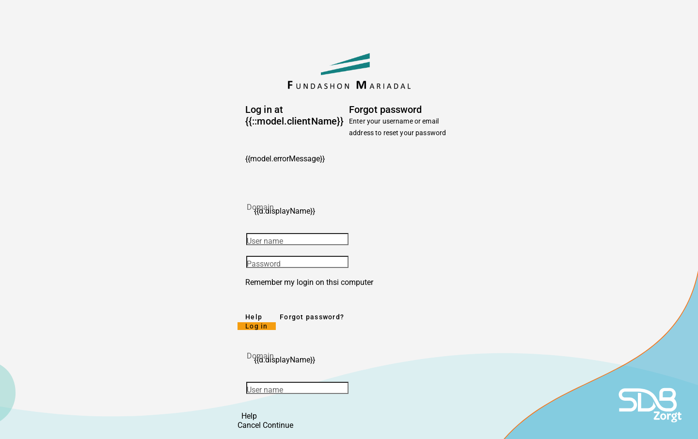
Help (253, 317)
